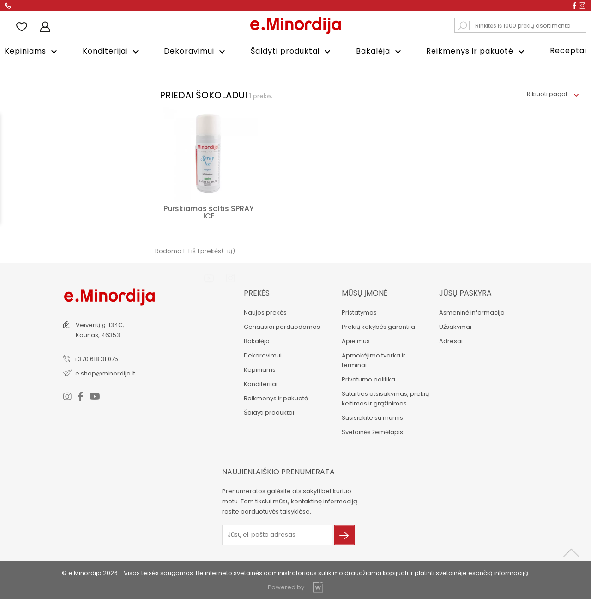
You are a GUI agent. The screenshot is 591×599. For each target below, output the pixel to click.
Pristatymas (358, 311)
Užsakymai (455, 325)
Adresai (450, 340)
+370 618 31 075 (97, 357)
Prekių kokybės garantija (377, 325)
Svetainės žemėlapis (371, 431)
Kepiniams (32, 51)
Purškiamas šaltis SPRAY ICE (208, 211)
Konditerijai (112, 51)
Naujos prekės (264, 311)
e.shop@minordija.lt (106, 372)
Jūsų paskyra (465, 292)
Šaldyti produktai (292, 51)
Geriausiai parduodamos (281, 325)
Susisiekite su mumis (371, 416)
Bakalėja (380, 51)
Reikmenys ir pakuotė (476, 51)
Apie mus (355, 340)
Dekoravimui (196, 51)
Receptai (568, 50)
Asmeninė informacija (471, 311)
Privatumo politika (367, 378)
